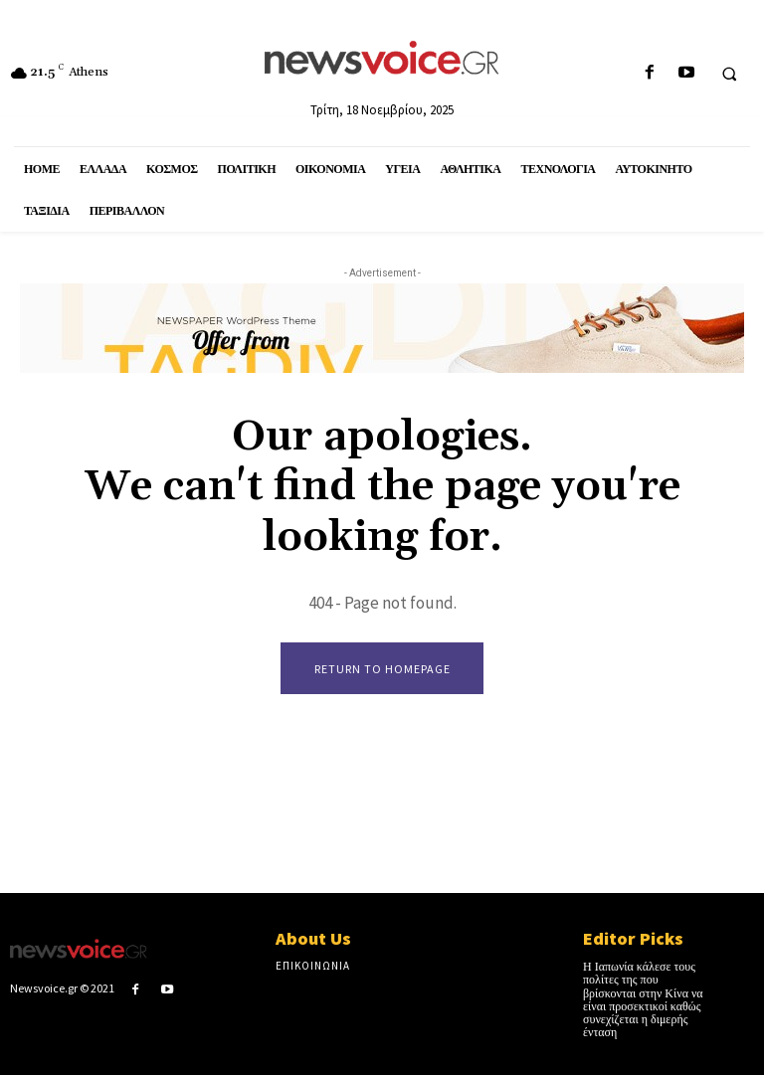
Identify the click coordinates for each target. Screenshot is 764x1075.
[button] (729, 73)
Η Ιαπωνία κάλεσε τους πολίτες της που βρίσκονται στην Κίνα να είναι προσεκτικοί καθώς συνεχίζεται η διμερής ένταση (643, 1000)
